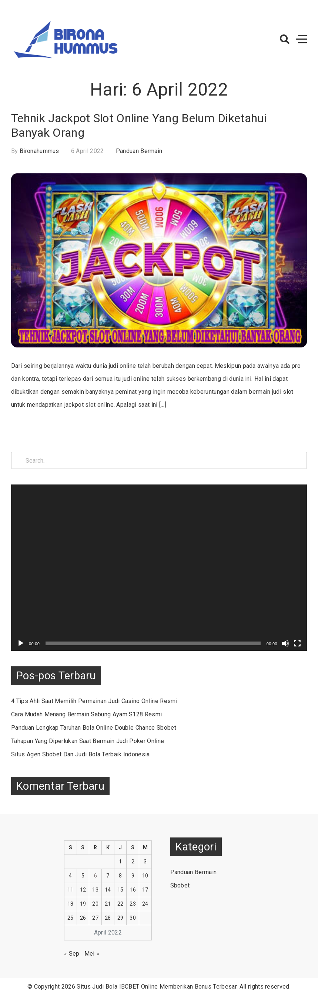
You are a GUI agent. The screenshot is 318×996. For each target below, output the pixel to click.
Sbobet (180, 885)
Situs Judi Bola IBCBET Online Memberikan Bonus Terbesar (157, 986)
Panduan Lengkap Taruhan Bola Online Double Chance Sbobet (93, 727)
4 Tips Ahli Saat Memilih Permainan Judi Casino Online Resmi (94, 700)
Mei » (92, 953)
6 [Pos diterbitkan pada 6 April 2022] (95, 876)
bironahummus (39, 150)
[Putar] (20, 643)
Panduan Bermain (139, 150)
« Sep (72, 953)
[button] (284, 39)
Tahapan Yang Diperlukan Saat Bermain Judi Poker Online (87, 740)
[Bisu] (285, 643)
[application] (159, 567)
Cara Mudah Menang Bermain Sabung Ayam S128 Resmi (86, 714)
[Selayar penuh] (297, 643)
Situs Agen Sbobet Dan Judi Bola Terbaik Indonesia (80, 754)
